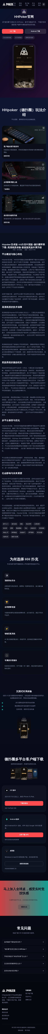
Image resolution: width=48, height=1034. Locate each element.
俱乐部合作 (5, 1015)
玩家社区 (5, 536)
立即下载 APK (24, 835)
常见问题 (33, 4)
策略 (21, 524)
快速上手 (5, 532)
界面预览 (20, 4)
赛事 (11, 528)
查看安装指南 (24, 864)
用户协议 (27, 1030)
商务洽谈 (5, 1012)
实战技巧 (22, 532)
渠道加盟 (5, 1019)
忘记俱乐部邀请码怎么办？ (13, 963)
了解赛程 (7, 189)
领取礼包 (24, 907)
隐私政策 (20, 1030)
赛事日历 (28, 1000)
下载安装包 (24, 803)
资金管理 (28, 524)
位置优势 (37, 524)
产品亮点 (14, 4)
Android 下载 (35, 31)
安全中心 (28, 996)
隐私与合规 (15, 536)
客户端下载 (27, 4)
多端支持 (33, 528)
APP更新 (31, 532)
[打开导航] (43, 4)
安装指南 (41, 528)
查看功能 (7, 222)
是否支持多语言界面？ (11, 971)
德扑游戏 (14, 524)
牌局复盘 (14, 532)
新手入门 (5, 524)
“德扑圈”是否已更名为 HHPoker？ (15, 949)
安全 (26, 528)
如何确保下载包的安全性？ (13, 942)
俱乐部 (5, 528)
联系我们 (39, 4)
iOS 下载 (12, 31)
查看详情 (7, 156)
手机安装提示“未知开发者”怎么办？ (16, 956)
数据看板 (18, 528)
